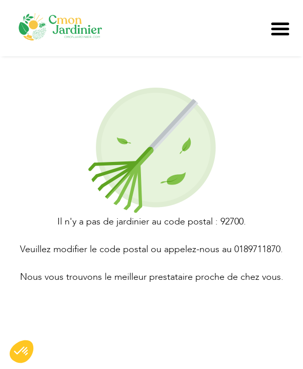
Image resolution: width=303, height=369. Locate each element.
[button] (21, 351)
